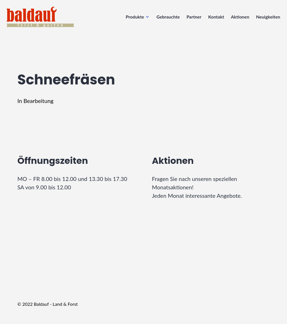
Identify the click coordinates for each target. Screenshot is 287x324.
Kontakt (215, 18)
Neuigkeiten (266, 18)
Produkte (133, 18)
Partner (192, 18)
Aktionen (238, 18)
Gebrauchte (166, 18)
